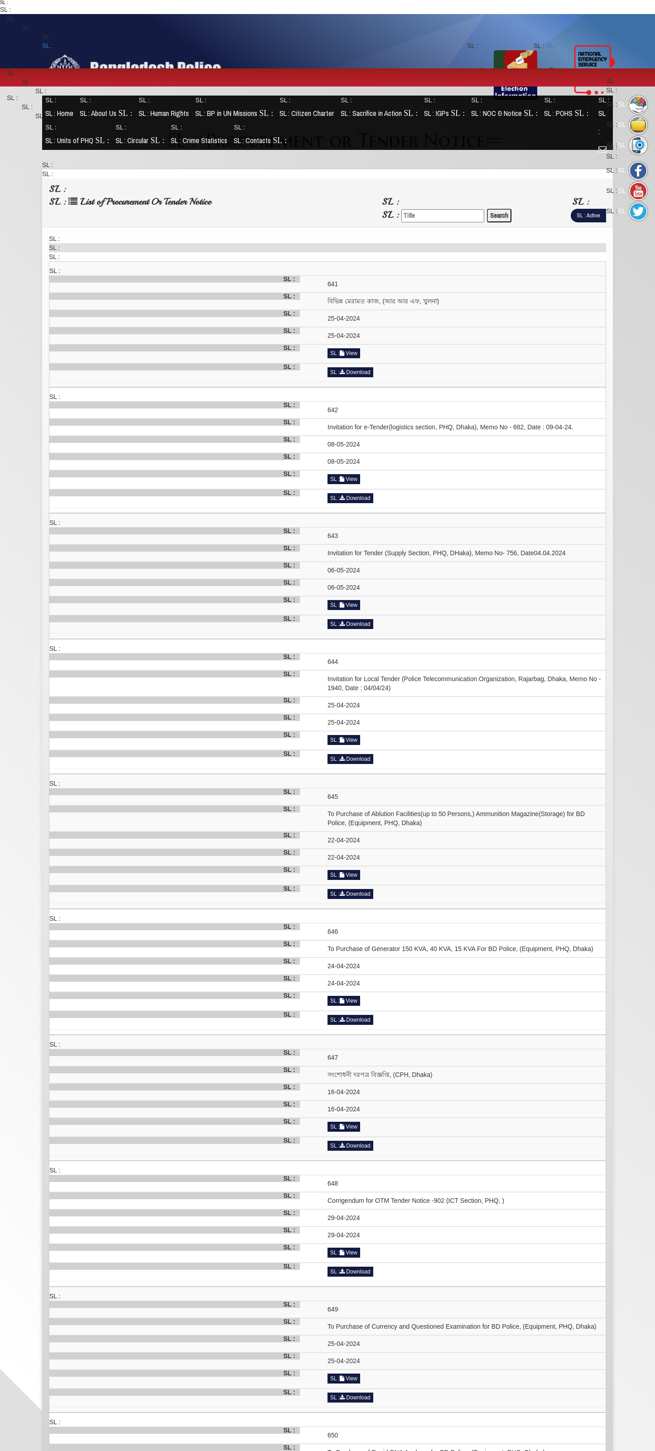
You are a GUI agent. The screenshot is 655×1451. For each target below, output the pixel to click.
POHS (568, 113)
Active (593, 215)
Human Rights (165, 113)
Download (355, 372)
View (348, 353)
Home (61, 113)
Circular (141, 141)
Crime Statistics (201, 141)
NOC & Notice (506, 113)
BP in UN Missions (236, 113)
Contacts (262, 141)
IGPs (446, 113)
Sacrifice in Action (380, 113)
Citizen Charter (308, 113)
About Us (108, 113)
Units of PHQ (79, 141)
